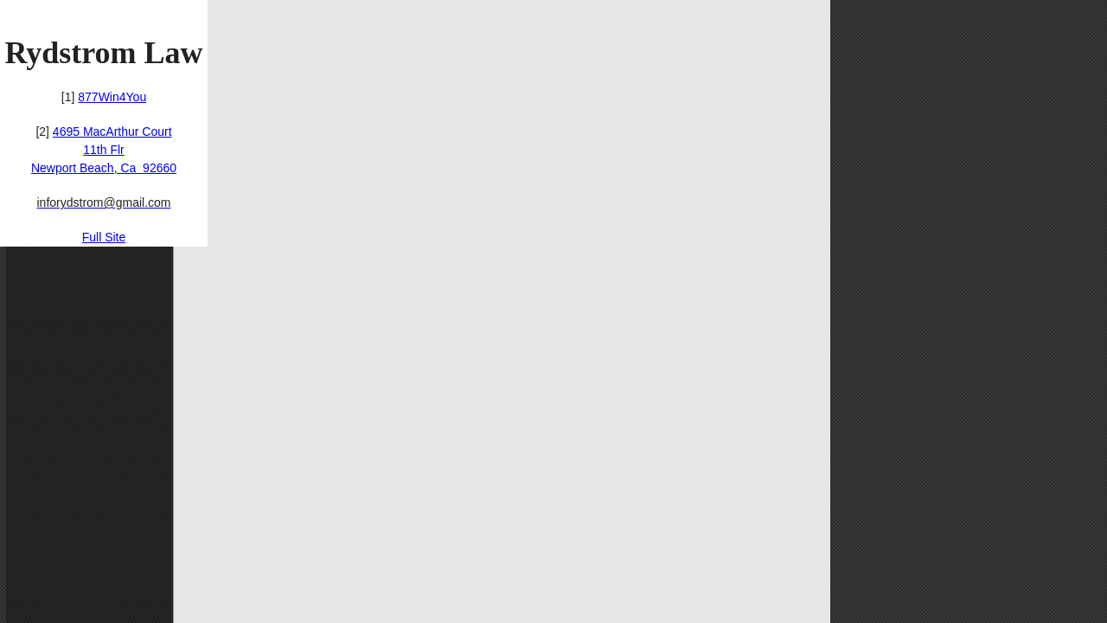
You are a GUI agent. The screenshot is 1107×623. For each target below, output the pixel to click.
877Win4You (112, 97)
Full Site (104, 237)
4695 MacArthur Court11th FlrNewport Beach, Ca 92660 (103, 150)
